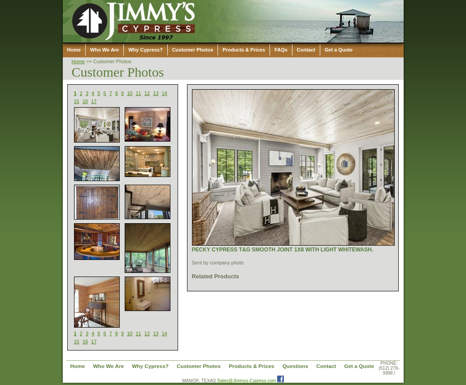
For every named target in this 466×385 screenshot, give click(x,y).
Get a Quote (339, 49)
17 (93, 101)
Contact (306, 49)
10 (129, 93)
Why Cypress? (145, 49)
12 (147, 93)
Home (74, 49)
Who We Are (104, 49)
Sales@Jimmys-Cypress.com (246, 380)
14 (164, 93)
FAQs (280, 49)
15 (76, 101)
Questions (296, 366)
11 (138, 93)
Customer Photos (192, 49)
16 (85, 101)
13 (155, 93)
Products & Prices (243, 49)
